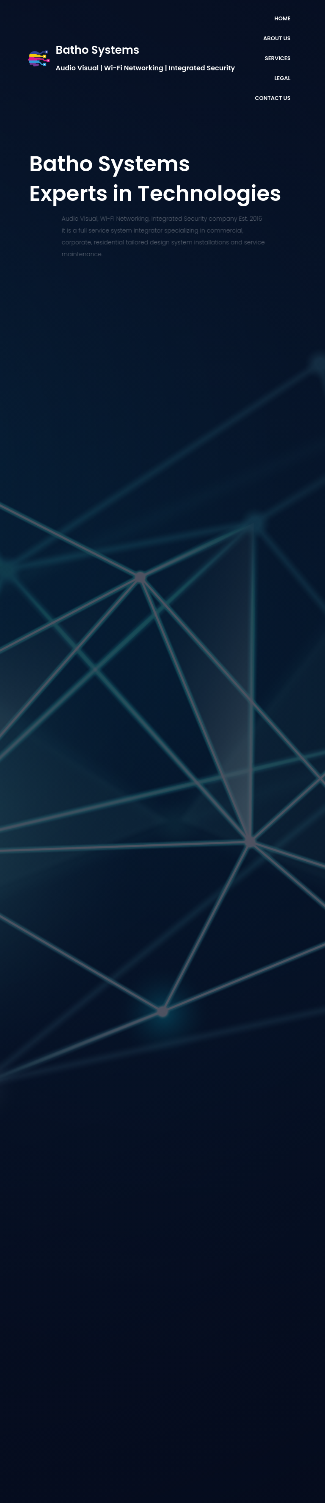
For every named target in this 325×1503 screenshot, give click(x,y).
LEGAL (282, 78)
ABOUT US (277, 38)
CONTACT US (272, 98)
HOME (282, 18)
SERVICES (278, 58)
